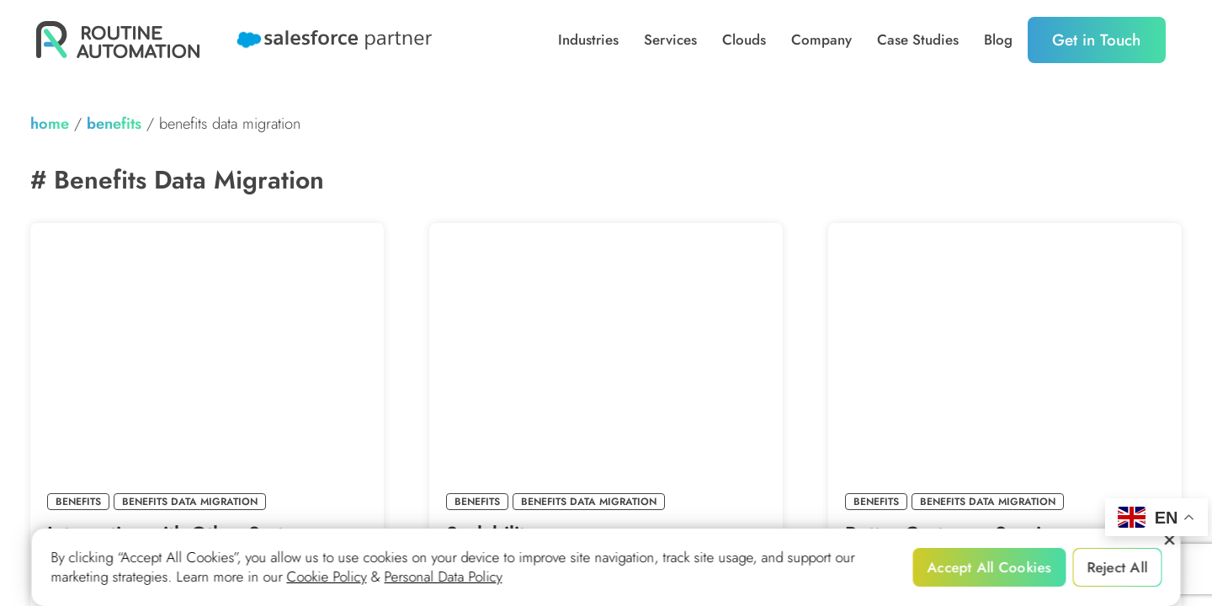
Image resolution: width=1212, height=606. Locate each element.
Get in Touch (1096, 40)
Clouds (744, 40)
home (49, 123)
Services (670, 40)
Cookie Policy (327, 577)
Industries (588, 40)
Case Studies (918, 40)
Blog (998, 40)
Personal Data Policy (443, 577)
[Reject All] (1169, 540)
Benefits (114, 123)
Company (821, 40)
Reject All (1117, 567)
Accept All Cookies (990, 567)
